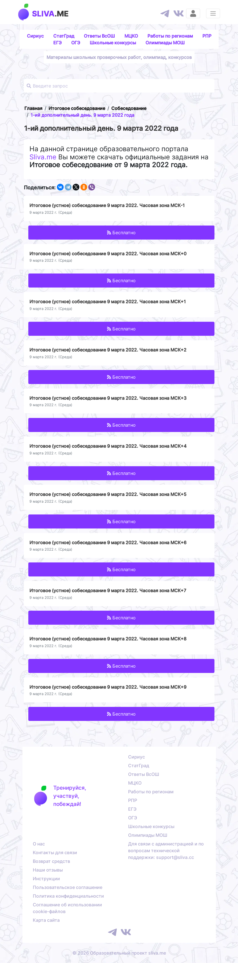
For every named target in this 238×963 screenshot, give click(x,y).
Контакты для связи (55, 852)
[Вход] (193, 13)
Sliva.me (42, 157)
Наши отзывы (48, 870)
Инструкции (46, 878)
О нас (39, 844)
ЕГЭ (57, 42)
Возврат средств (51, 861)
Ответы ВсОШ (99, 36)
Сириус (35, 36)
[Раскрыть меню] (213, 13)
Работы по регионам (170, 36)
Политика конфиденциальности (68, 896)
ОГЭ (75, 42)
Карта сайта (46, 920)
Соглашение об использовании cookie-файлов (67, 908)
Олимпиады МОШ (165, 42)
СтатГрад (63, 36)
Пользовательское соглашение (67, 887)
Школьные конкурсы (113, 42)
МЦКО (131, 36)
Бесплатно (121, 232)
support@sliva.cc (175, 857)
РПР (206, 36)
